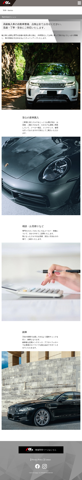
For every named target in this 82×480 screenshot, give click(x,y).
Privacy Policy (37, 460)
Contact (48, 460)
